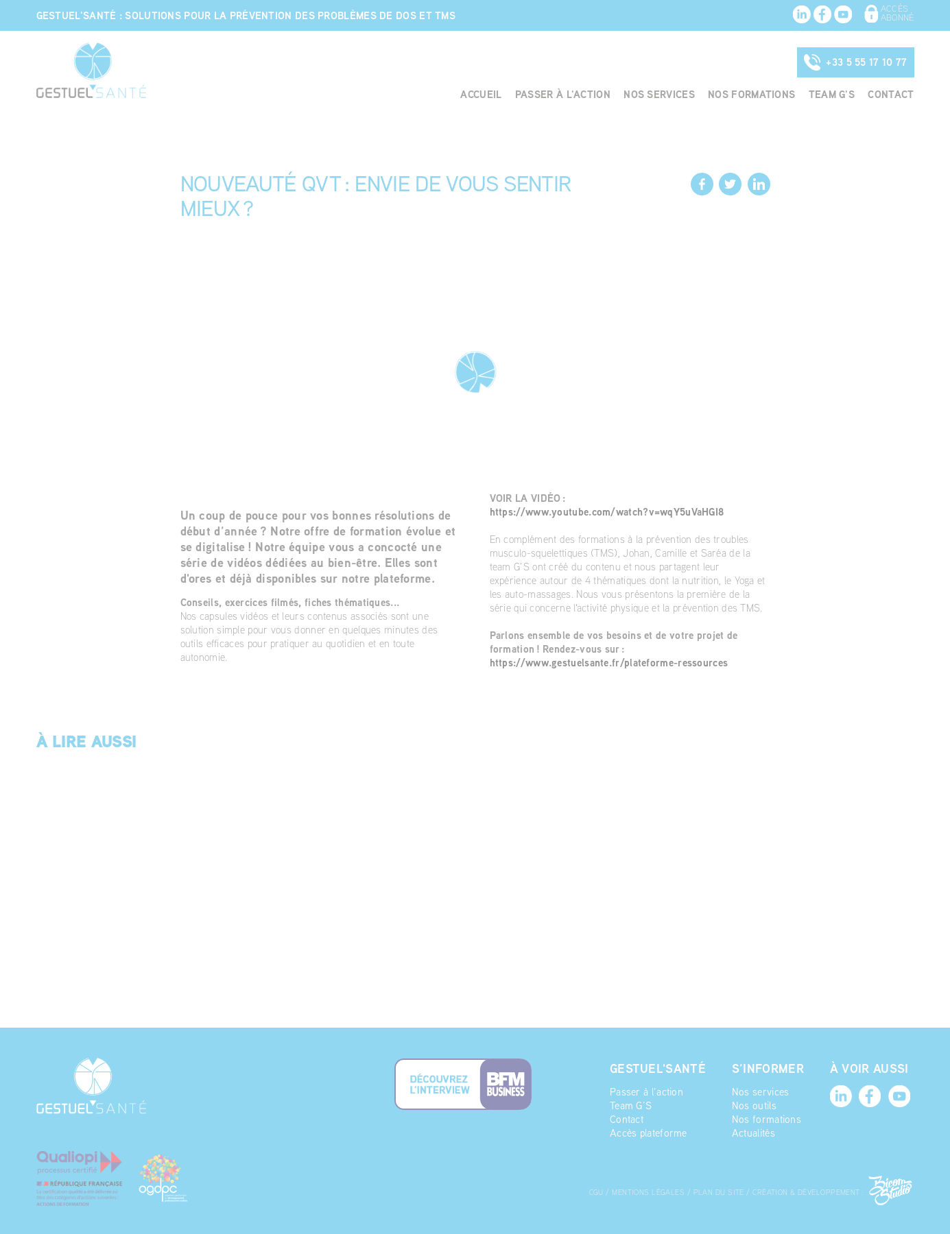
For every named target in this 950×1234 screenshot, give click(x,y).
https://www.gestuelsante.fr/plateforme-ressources (619, 676)
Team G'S (823, 95)
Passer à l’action (630, 1013)
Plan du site (749, 1113)
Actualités (746, 1054)
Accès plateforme (632, 1054)
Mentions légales (674, 1113)
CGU (618, 1113)
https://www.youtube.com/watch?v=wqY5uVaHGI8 (616, 512)
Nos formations (737, 95)
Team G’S (614, 1026)
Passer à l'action (529, 95)
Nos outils (746, 1026)
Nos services (636, 95)
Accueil (439, 95)
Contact (888, 95)
